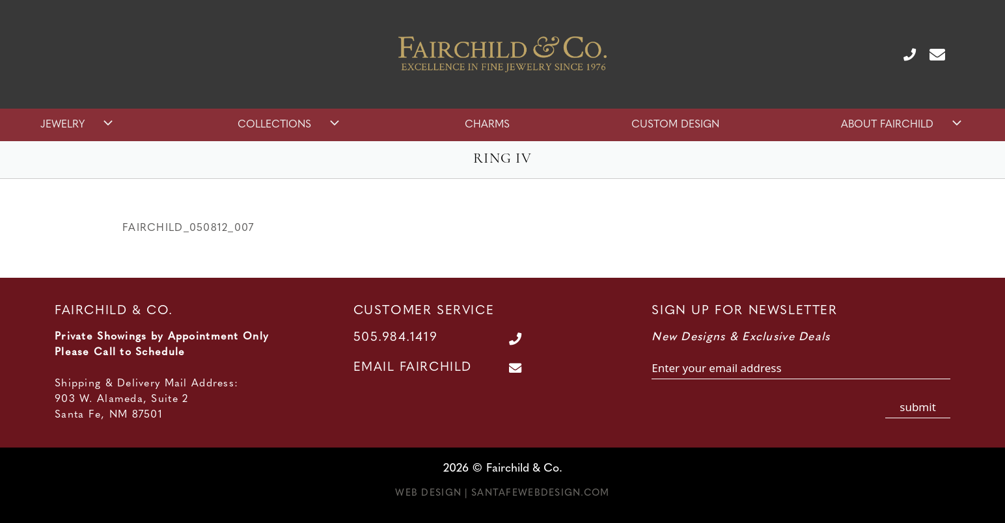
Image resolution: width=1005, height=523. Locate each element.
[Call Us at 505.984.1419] (904, 54)
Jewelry (78, 125)
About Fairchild (903, 125)
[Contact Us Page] (932, 54)
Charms (487, 125)
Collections (290, 125)
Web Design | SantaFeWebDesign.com (502, 493)
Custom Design (675, 125)
